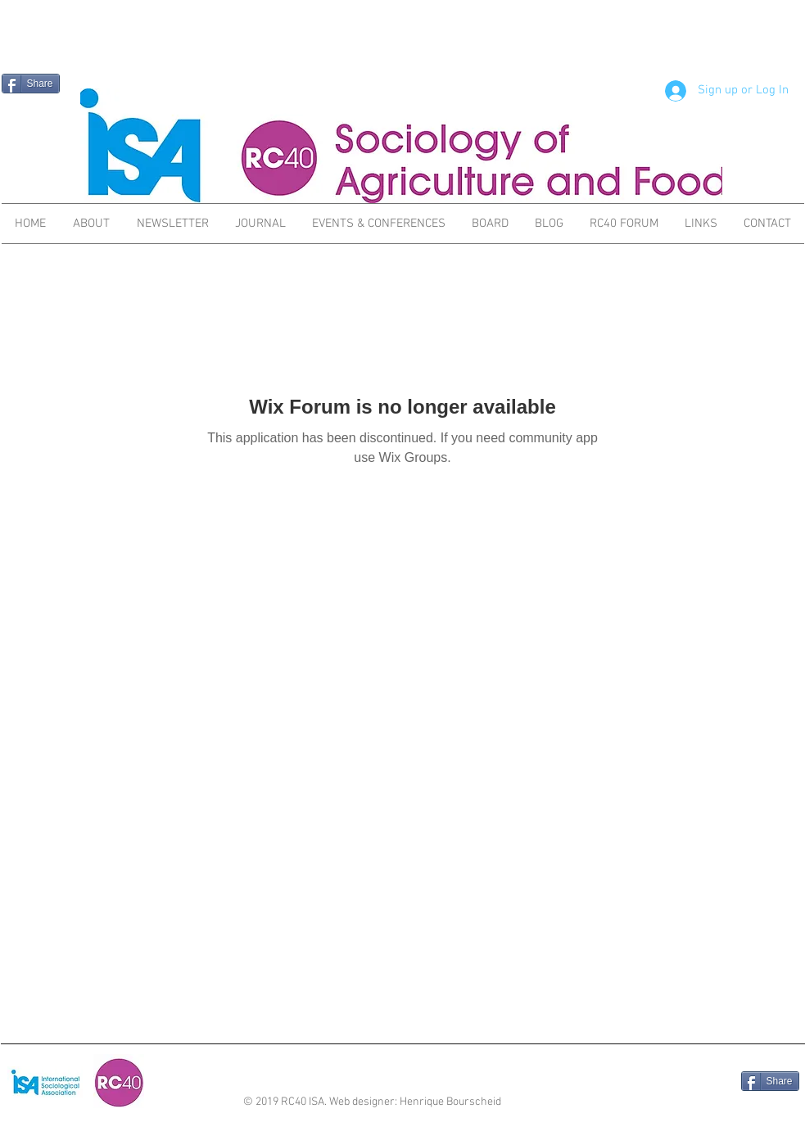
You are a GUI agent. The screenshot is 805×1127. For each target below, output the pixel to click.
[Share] (31, 83)
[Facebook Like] (694, 1083)
